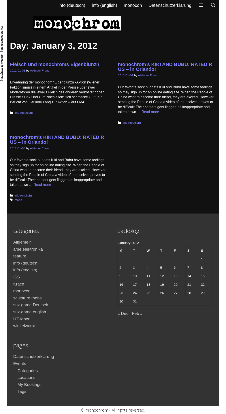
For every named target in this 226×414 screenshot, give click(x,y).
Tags (21, 391)
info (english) (104, 5)
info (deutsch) (71, 5)
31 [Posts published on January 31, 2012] (135, 301)
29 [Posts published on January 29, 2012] (203, 293)
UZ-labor (21, 319)
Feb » (137, 313)
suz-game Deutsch (30, 304)
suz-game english (29, 312)
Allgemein (22, 242)
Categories (27, 370)
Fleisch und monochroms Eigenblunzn (54, 64)
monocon (133, 5)
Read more (150, 112)
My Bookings (29, 384)
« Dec (122, 313)
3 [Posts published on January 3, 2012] (134, 267)
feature (19, 256)
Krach (18, 284)
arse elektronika (28, 249)
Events (19, 363)
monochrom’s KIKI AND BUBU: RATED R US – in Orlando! (165, 67)
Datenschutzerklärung (170, 5)
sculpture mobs (27, 298)
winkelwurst (24, 325)
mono (18, 200)
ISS (16, 277)
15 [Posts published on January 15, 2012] (203, 276)
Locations (26, 377)
